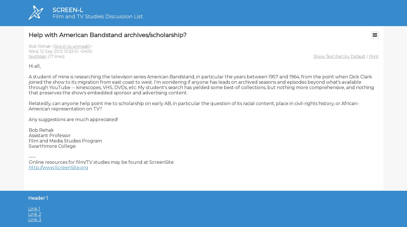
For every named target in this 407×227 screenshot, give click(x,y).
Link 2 (34, 214)
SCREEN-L (68, 9)
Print (374, 56)
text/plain (38, 56)
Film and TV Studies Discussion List (98, 16)
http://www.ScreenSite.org (58, 167)
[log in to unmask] (72, 46)
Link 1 (34, 209)
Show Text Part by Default (339, 56)
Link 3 (34, 219)
